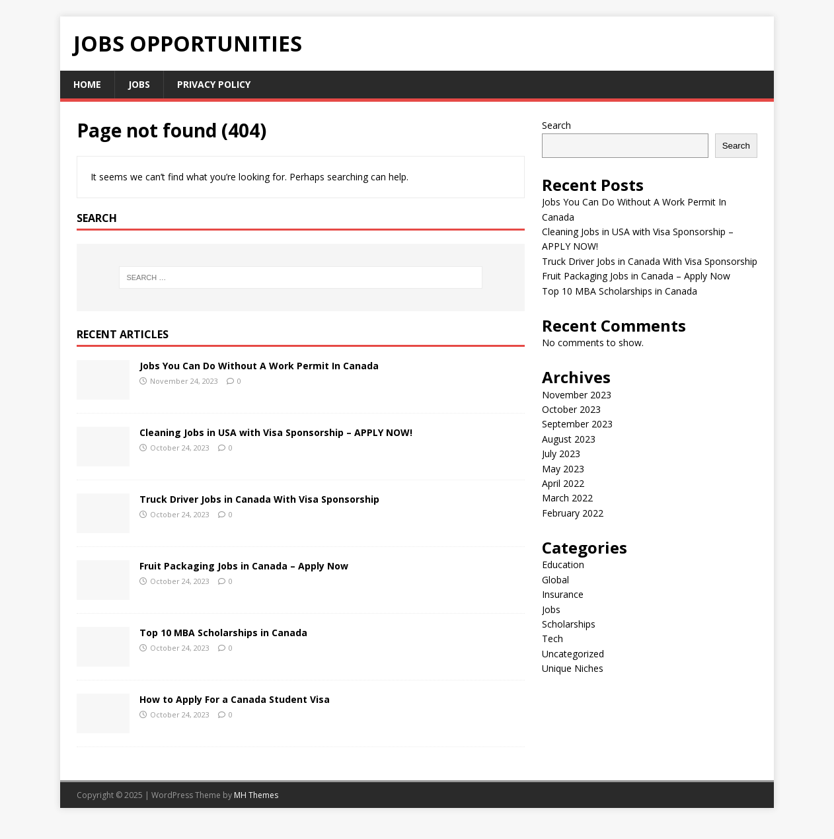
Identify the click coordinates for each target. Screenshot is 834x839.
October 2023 (571, 409)
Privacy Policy (213, 84)
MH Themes (256, 795)
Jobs (139, 84)
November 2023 (576, 394)
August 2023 (568, 439)
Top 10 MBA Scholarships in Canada (223, 632)
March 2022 (567, 498)
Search (556, 125)
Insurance (563, 594)
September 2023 (577, 424)
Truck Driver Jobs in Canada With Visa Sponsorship (259, 499)
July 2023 (561, 453)
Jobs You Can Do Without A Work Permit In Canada (259, 365)
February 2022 (572, 513)
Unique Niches (572, 668)
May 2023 (563, 468)
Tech (552, 638)
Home (87, 84)
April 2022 (563, 483)
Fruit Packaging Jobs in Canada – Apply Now (243, 566)
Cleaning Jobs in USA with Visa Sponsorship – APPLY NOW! (275, 432)
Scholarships (568, 624)
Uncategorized (573, 653)
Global (555, 579)
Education (563, 564)
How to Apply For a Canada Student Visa (234, 699)
